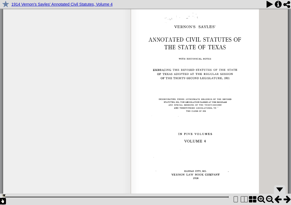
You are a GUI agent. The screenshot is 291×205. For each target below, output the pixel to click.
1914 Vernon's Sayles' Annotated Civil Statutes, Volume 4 (62, 4)
